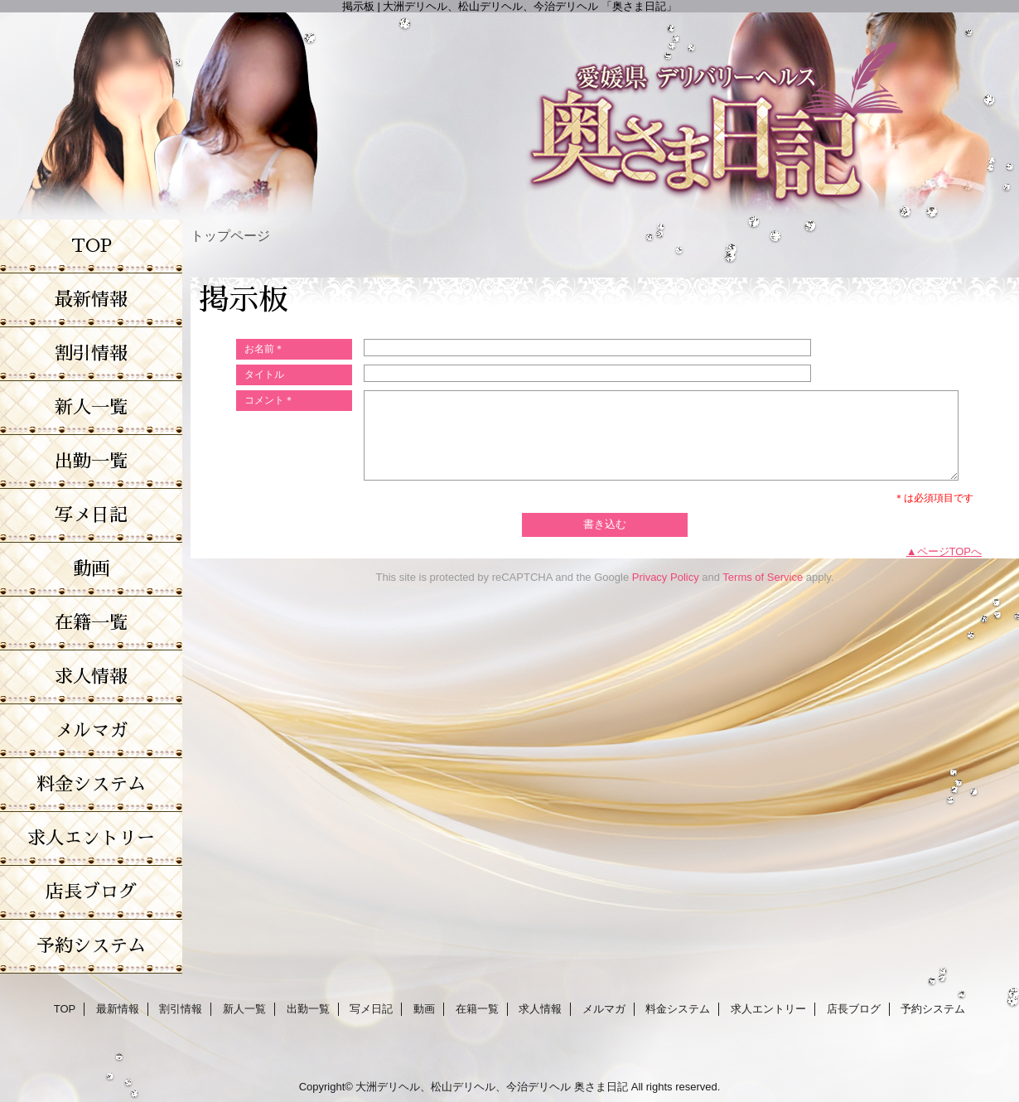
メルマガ (603, 1009)
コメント (269, 400)
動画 (424, 1009)
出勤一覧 (308, 1009)
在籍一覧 (477, 1009)
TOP (91, 246)
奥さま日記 (601, 1086)
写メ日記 (371, 1009)
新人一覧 (244, 1009)
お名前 (264, 349)
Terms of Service (762, 577)
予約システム (933, 1009)
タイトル (264, 374)
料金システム (677, 1009)
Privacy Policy (665, 577)
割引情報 (180, 1009)
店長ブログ (854, 1009)
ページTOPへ (950, 551)
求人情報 (540, 1009)
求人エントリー (768, 1009)
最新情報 (117, 1009)
